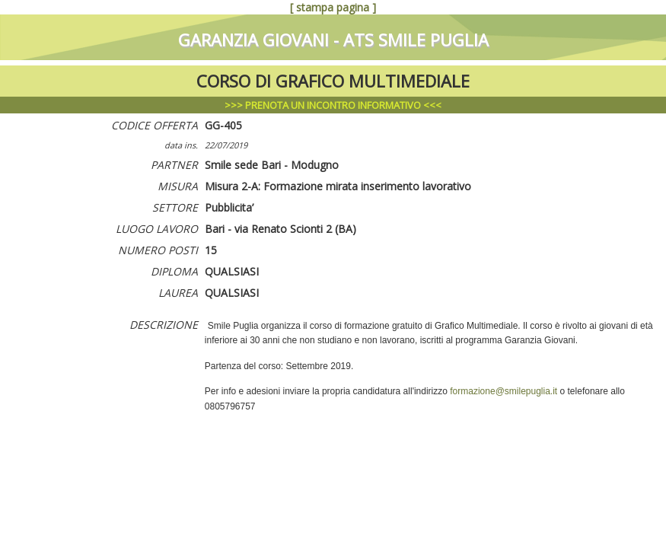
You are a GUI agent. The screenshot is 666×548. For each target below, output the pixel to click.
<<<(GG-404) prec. (111, 7)
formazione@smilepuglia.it (503, 391)
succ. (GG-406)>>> (555, 7)
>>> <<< (333, 105)
